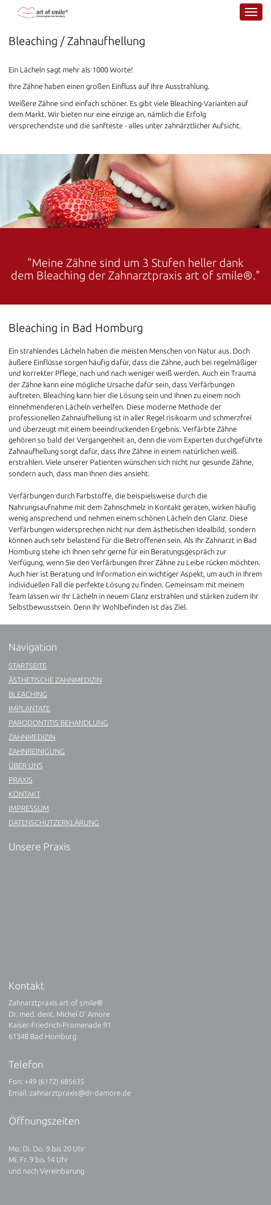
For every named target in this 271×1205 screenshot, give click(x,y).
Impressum (29, 808)
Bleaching (28, 694)
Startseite (28, 666)
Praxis (20, 780)
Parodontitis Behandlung (58, 723)
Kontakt (24, 794)
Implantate (29, 708)
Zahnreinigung (37, 751)
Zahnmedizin (32, 737)
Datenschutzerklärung (54, 822)
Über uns (26, 765)
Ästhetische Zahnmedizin (55, 680)
